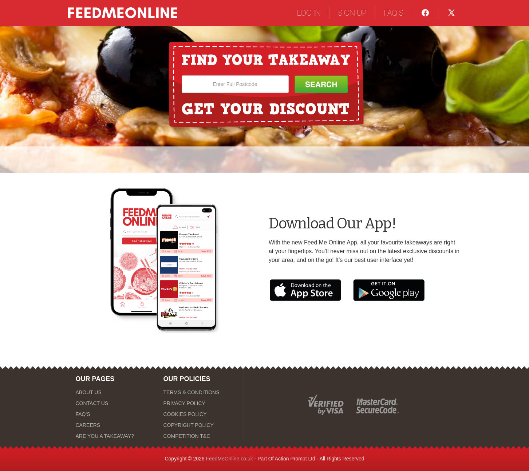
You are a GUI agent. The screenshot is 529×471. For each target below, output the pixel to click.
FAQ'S (393, 12)
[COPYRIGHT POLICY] (199, 425)
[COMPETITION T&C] (199, 436)
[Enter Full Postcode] (235, 84)
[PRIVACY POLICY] (199, 403)
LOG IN (308, 12)
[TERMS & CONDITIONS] (199, 392)
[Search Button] (321, 84)
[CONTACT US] (112, 403)
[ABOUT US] (112, 392)
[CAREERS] (112, 425)
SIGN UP (352, 12)
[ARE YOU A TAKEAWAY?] (112, 436)
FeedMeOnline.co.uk (229, 459)
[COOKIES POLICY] (199, 414)
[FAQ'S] (112, 414)
